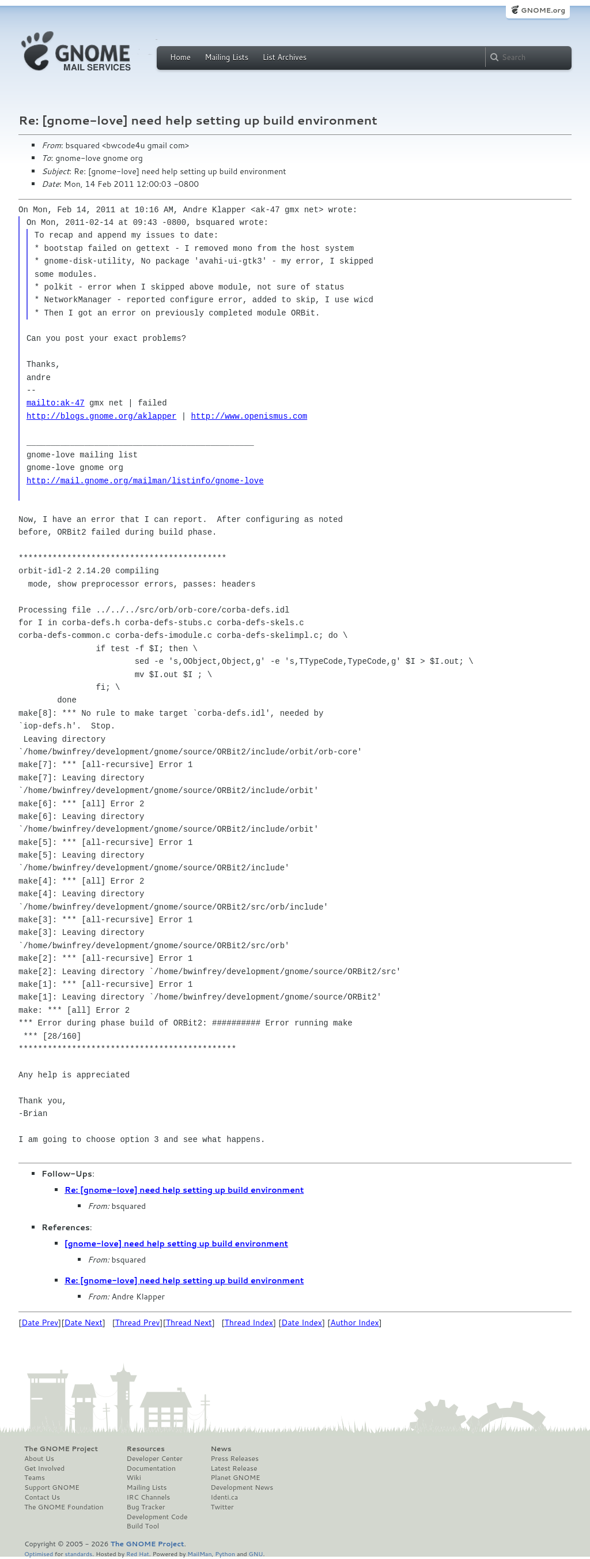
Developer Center (155, 1458)
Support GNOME (52, 1487)
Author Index (354, 1322)
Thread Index (249, 1322)
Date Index (301, 1322)
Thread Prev (137, 1322)
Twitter (221, 1507)
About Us (39, 1458)
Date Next (83, 1322)
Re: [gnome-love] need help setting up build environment (184, 1190)
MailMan (199, 1553)
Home (180, 57)
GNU (256, 1553)
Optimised (38, 1553)
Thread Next (189, 1322)
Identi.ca (224, 1497)
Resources (146, 1448)
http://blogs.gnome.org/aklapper (101, 416)
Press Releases (234, 1458)
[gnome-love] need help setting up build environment (176, 1243)
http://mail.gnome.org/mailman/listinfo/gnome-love (145, 480)
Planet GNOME (235, 1477)
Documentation (151, 1468)
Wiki (134, 1477)
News (220, 1448)
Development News (241, 1487)
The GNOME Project (61, 1448)
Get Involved (44, 1468)
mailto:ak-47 (56, 402)
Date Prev (39, 1322)
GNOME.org (543, 10)
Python (225, 1553)
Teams (34, 1477)
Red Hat (137, 1553)
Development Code (157, 1517)
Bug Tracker (146, 1507)
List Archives (285, 57)
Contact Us (42, 1497)
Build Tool (143, 1526)
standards (78, 1553)
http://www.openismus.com (249, 416)
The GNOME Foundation (64, 1507)
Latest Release (233, 1468)
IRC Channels (149, 1497)
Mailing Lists (226, 57)
